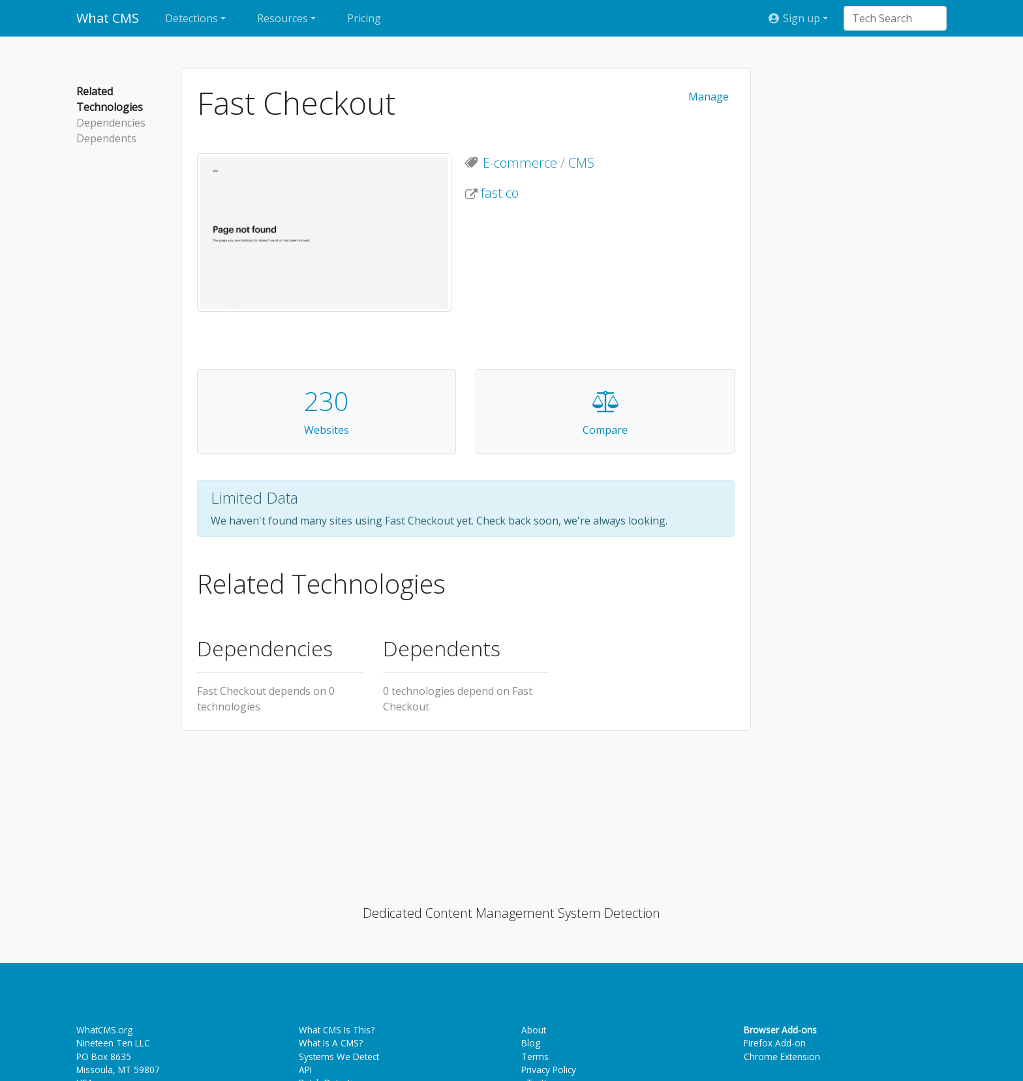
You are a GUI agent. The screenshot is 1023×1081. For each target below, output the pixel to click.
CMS (581, 163)
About (533, 1030)
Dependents (106, 138)
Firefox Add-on (775, 1043)
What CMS (107, 18)
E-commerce (520, 163)
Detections (191, 18)
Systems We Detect (339, 1056)
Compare (605, 430)
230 (326, 401)
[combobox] (888, 18)
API (305, 1069)
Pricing (364, 18)
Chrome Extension (782, 1056)
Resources (282, 18)
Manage (708, 96)
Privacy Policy (548, 1069)
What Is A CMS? (331, 1043)
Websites (326, 430)
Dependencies (110, 122)
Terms (535, 1056)
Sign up (793, 18)
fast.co (500, 193)
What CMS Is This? (336, 1030)
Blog (530, 1043)
